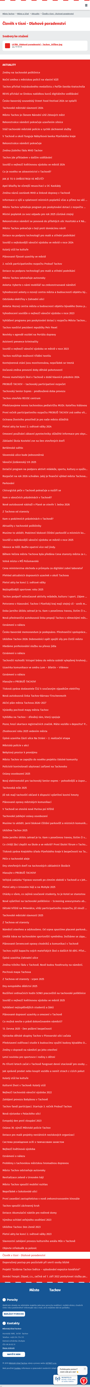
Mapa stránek (9, 1348)
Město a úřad (23, 14)
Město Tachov (8, 14)
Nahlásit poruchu (14, 1314)
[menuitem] (45, 72)
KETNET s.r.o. (51, 1363)
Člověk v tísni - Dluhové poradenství (58, 14)
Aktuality (35, 14)
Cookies (17, 1368)
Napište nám (13, 1354)
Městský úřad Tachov (18, 1363)
